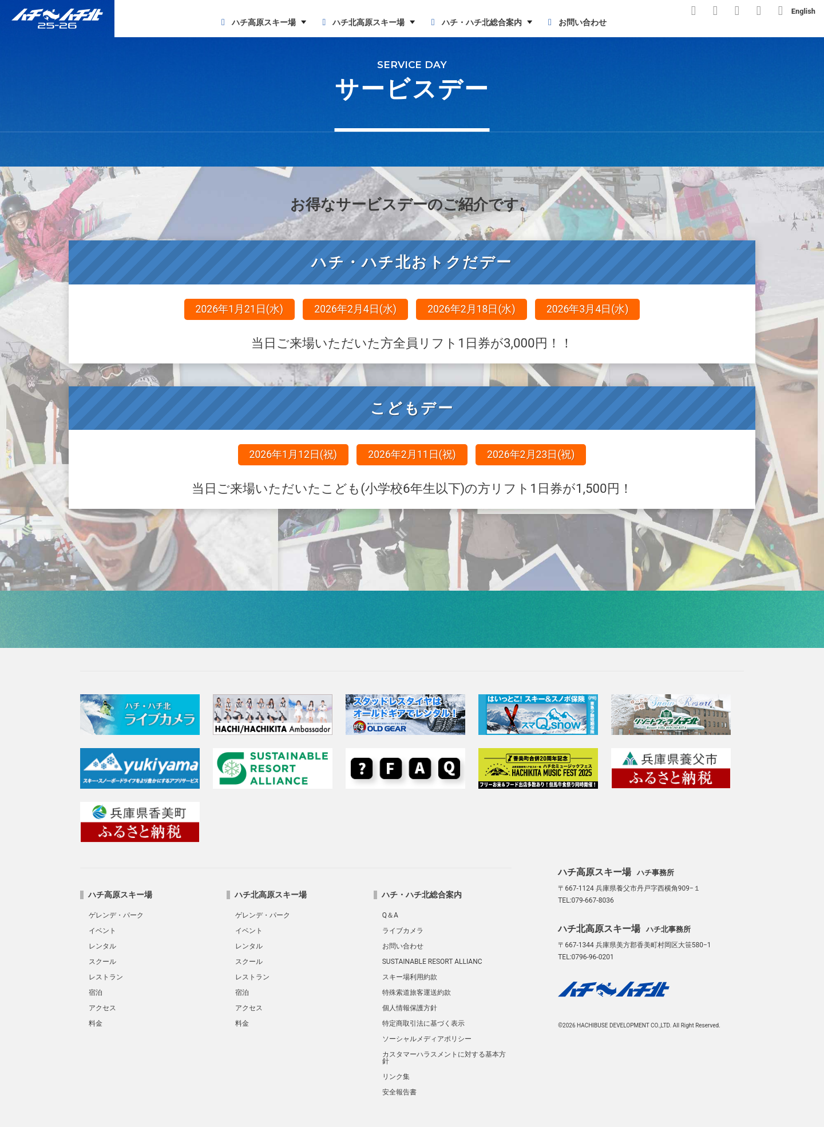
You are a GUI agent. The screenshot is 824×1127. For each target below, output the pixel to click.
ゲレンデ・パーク (116, 915)
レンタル (102, 946)
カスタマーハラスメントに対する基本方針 (444, 1057)
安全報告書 (399, 1092)
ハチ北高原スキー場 (361, 22)
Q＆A (390, 915)
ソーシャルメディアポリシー (427, 1039)
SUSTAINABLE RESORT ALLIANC (432, 962)
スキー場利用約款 (409, 977)
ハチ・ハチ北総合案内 (474, 22)
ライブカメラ (402, 931)
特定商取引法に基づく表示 (423, 1023)
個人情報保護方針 (409, 1008)
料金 (95, 1023)
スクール (102, 962)
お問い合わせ (575, 22)
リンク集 (396, 1077)
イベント (102, 931)
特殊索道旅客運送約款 (416, 992)
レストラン (106, 977)
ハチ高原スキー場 (256, 22)
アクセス (102, 1008)
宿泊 (95, 992)
